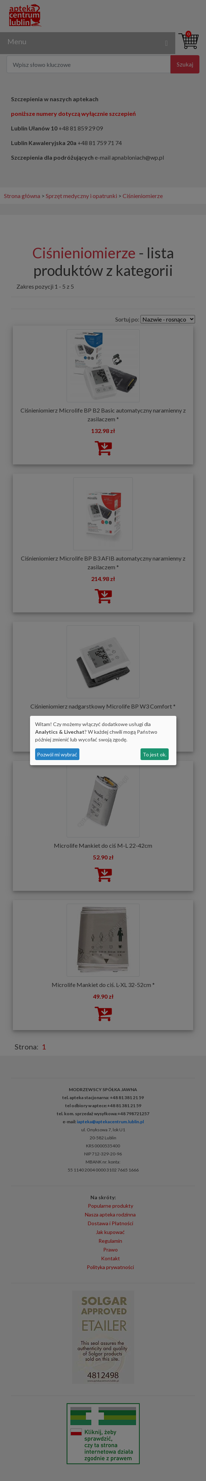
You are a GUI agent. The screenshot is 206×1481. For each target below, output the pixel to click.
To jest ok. (154, 754)
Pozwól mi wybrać (57, 754)
